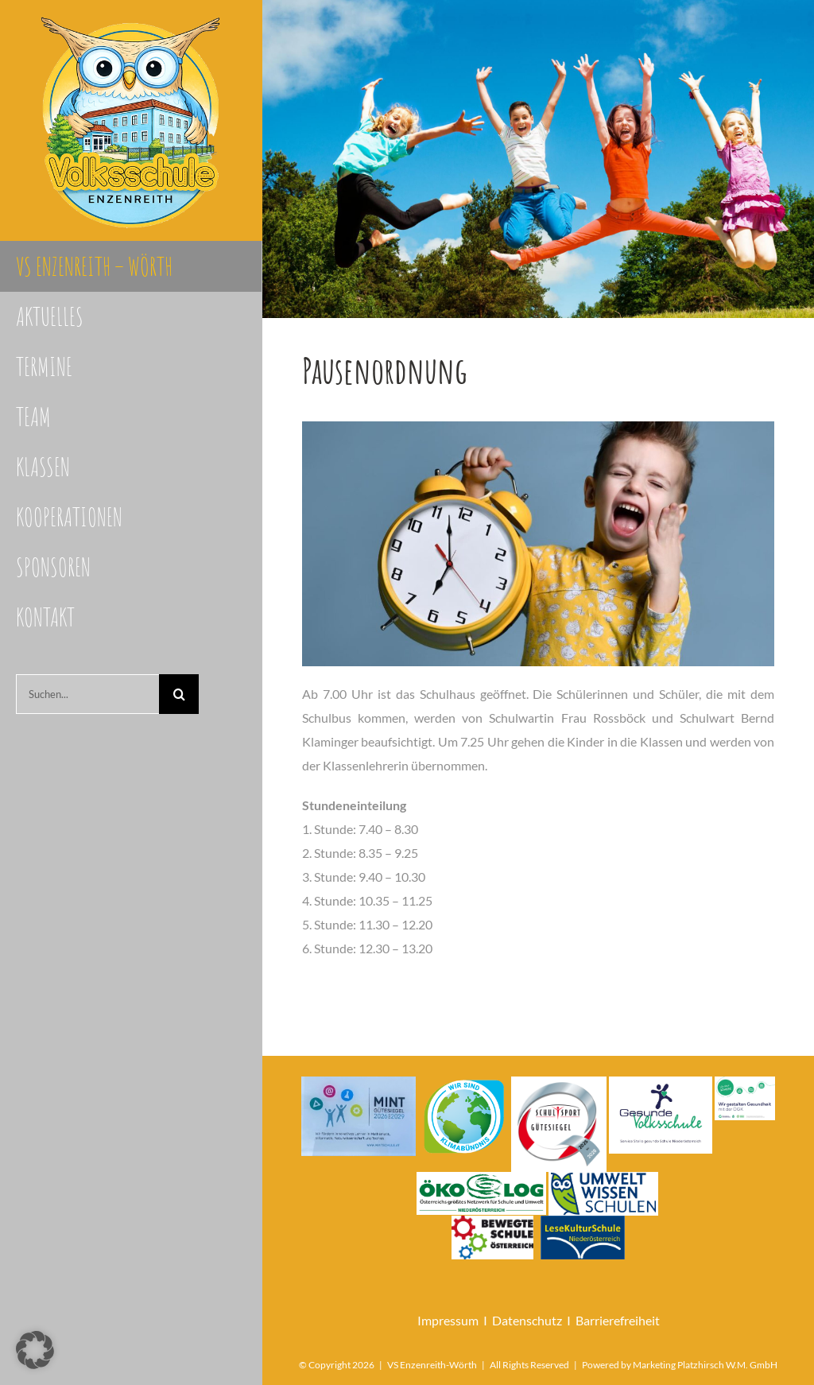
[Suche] (179, 694)
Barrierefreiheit (618, 1320)
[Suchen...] (87, 694)
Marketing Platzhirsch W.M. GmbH (705, 1365)
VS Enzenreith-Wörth (432, 1365)
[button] (35, 1350)
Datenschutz (527, 1320)
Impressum (448, 1320)
